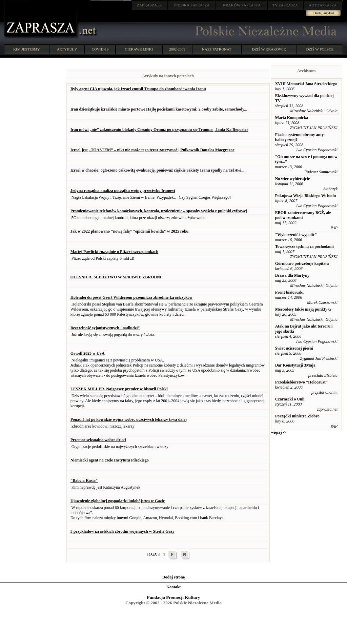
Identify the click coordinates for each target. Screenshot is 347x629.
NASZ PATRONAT (216, 49)
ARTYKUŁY (67, 49)
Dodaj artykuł (323, 13)
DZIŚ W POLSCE (319, 49)
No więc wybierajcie (292, 178)
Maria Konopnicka (291, 117)
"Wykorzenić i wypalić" (296, 234)
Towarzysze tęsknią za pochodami (304, 246)
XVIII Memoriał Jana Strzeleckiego (306, 83)
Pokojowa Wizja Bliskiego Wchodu (305, 195)
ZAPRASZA (192, 5)
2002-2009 (177, 49)
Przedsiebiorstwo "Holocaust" (301, 382)
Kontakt (173, 587)
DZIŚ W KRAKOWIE (269, 49)
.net (150, 5)
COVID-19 (100, 49)
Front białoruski (289, 292)
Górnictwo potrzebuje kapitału (302, 263)
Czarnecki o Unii (290, 399)
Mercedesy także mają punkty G (303, 309)
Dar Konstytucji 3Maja (295, 365)
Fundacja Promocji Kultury (173, 597)
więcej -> (279, 432)
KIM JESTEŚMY (26, 49)
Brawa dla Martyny (292, 275)
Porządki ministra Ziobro (297, 416)
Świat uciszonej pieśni (294, 348)
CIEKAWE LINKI (139, 49)
